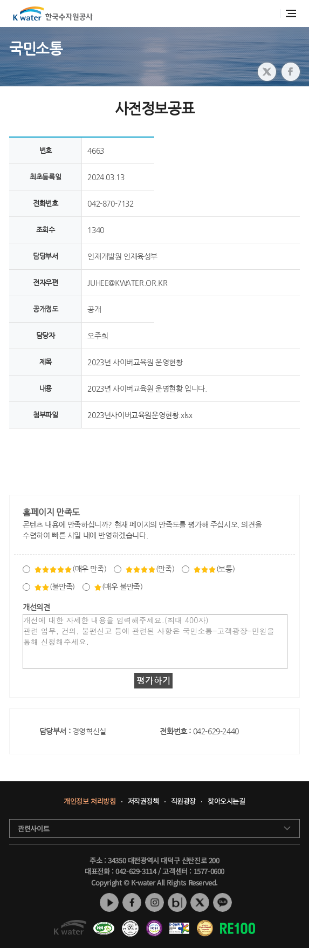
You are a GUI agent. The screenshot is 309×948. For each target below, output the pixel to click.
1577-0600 (209, 871)
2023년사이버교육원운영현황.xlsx (139, 415)
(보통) (214, 568)
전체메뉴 (291, 13)
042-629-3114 (135, 871)
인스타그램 (154, 902)
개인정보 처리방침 (89, 801)
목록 (154, 453)
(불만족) (54, 586)
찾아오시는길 (226, 801)
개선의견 (36, 607)
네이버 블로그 (177, 902)
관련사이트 (33, 828)
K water (52, 13)
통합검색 (268, 14)
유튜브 (109, 902)
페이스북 (131, 902)
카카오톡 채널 (222, 902)
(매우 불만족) (118, 586)
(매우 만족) (70, 568)
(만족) (149, 568)
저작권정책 (143, 801)
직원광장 (183, 801)
